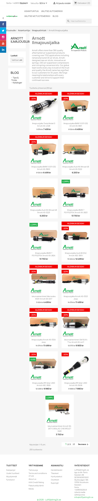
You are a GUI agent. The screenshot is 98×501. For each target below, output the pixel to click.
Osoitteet (55, 480)
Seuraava (83, 444)
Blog (15, 73)
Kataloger (17, 82)
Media (31, 489)
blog (55, 16)
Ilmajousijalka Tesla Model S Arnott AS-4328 (43, 124)
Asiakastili (57, 465)
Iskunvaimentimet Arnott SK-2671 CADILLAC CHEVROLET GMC (60, 428)
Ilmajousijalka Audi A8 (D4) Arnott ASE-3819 (76, 254)
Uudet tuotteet (12, 473)
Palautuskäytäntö (36, 485)
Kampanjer (10, 470)
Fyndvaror (10, 480)
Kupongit (55, 483)
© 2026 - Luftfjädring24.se (49, 499)
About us (32, 479)
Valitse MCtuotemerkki (37, 16)
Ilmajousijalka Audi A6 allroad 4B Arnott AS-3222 (75, 168)
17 (74, 444)
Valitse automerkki (52, 11)
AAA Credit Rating (36, 482)
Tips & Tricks (15, 79)
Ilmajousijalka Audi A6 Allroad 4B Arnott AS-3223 (43, 211)
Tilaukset (55, 473)
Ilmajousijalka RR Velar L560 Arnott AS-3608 (75, 384)
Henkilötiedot (56, 470)
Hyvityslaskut (56, 476)
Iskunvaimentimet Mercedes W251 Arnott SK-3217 (44, 297)
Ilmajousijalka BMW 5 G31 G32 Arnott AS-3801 (76, 124)
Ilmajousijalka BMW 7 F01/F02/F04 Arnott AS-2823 (75, 211)
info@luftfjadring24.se (83, 497)
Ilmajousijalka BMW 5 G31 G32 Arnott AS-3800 (43, 168)
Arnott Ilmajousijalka (23, 40)
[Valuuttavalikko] (43, 3)
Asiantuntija (31, 11)
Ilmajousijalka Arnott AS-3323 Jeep (76, 297)
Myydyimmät (11, 476)
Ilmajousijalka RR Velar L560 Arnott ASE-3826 (43, 384)
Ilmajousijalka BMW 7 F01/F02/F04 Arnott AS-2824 (43, 254)
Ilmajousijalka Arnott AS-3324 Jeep (44, 340)
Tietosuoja (33, 470)
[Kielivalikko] (24, 3)
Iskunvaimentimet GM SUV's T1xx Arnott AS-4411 (75, 340)
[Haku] (79, 21)
